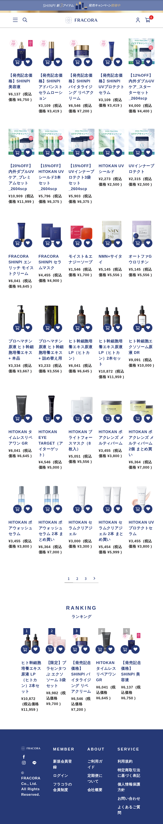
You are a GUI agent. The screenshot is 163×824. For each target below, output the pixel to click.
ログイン (60, 776)
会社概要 (95, 790)
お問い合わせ (129, 799)
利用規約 (125, 761)
